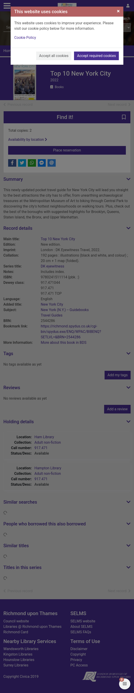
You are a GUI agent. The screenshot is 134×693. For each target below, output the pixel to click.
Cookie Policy (25, 37)
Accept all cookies (54, 56)
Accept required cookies (96, 56)
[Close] (118, 11)
